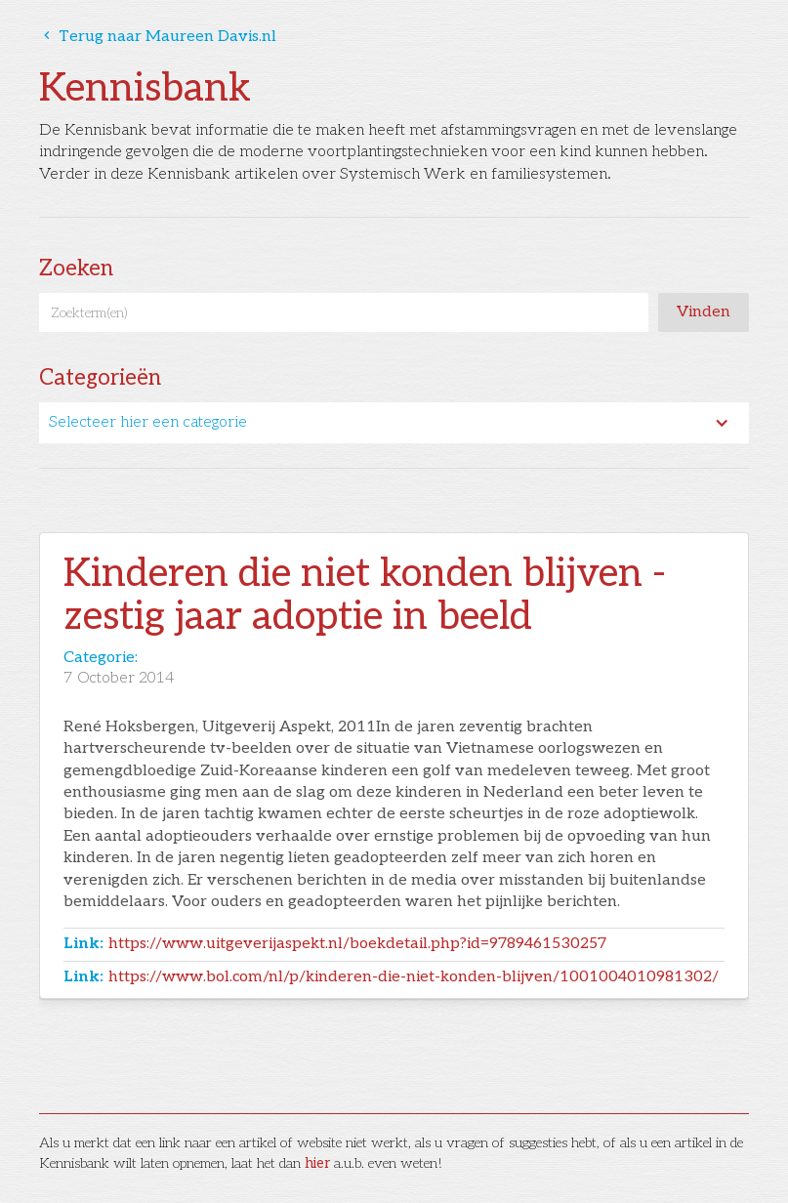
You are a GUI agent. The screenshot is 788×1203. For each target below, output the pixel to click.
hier (317, 1163)
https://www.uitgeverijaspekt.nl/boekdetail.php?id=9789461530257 (357, 943)
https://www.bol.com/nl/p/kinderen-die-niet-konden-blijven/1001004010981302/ (413, 977)
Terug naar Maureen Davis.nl (157, 36)
